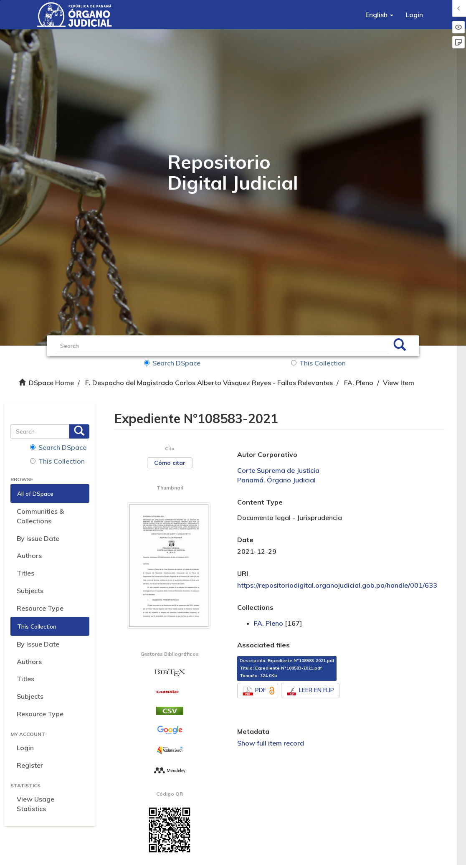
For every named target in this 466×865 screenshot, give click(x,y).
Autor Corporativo (267, 454)
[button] (379, 14)
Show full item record (270, 743)
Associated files (263, 645)
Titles (25, 573)
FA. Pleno (358, 382)
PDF (259, 690)
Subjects (30, 590)
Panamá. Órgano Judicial (276, 480)
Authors (29, 555)
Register (30, 765)
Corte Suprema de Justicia (278, 470)
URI (242, 573)
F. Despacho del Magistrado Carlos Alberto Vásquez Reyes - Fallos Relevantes (209, 382)
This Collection (318, 363)
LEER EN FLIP (310, 690)
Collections (255, 607)
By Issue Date (38, 538)
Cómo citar (169, 463)
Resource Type (40, 608)
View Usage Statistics (35, 804)
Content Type (260, 502)
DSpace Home (51, 382)
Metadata (253, 731)
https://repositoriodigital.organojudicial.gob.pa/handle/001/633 (337, 585)
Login (25, 747)
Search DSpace (172, 363)
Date (245, 539)
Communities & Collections (40, 516)
